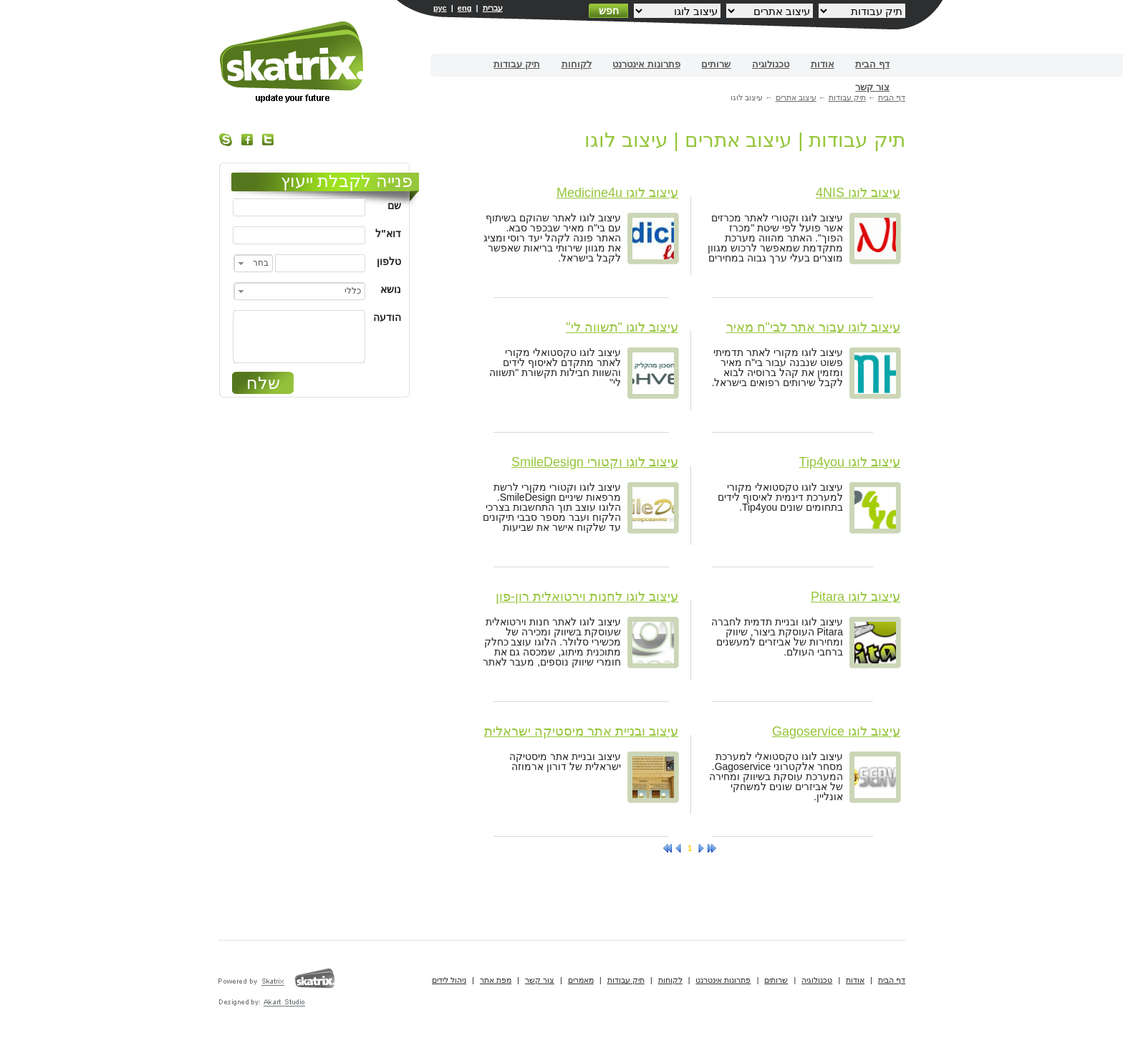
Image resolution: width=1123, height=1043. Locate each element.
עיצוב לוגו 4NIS (858, 193)
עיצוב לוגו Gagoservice (836, 731)
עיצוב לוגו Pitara (855, 597)
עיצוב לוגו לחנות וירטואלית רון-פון (587, 597)
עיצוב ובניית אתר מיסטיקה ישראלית (581, 731)
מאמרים (581, 980)
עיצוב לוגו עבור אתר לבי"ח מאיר (813, 327)
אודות (822, 64)
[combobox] (253, 263)
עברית (493, 8)
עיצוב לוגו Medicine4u (617, 193)
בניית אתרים (292, 61)
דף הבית (872, 64)
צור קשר (872, 87)
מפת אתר (495, 980)
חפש (609, 10)
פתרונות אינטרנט (646, 64)
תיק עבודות (516, 64)
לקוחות (577, 64)
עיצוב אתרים (796, 97)
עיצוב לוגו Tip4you (849, 462)
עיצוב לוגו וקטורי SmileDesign (594, 462)
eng (465, 8)
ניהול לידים (449, 980)
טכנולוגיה (770, 64)
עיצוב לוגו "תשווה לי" (622, 327)
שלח (263, 383)
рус (440, 8)
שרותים (716, 64)
